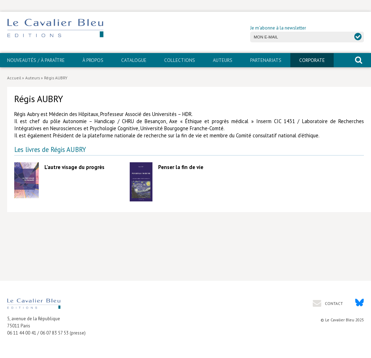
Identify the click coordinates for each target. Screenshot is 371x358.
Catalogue (133, 60)
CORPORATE (312, 60)
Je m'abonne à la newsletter (278, 28)
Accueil (14, 77)
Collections (179, 60)
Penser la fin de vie (180, 167)
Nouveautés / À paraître (36, 60)
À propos (92, 60)
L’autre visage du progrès (74, 167)
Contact (333, 303)
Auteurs (222, 60)
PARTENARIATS (265, 60)
